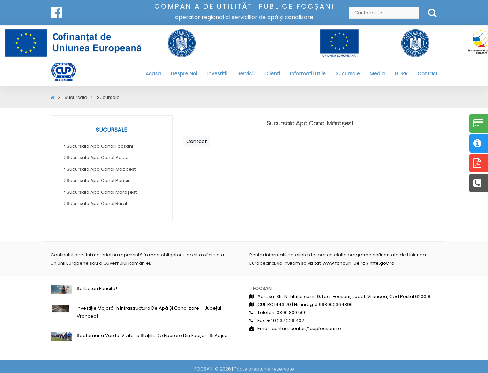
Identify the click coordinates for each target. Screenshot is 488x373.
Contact (427, 73)
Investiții (217, 73)
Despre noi (184, 73)
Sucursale (348, 73)
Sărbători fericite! (97, 288)
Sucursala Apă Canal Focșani (100, 146)
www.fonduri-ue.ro (344, 263)
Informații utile (308, 73)
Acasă (153, 73)
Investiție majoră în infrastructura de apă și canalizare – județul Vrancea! (149, 312)
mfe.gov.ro (382, 263)
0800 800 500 (292, 312)
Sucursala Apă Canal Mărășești (102, 192)
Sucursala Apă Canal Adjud (98, 157)
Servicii (246, 73)
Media (377, 73)
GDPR (401, 73)
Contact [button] (196, 141)
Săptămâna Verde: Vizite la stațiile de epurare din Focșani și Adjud (152, 335)
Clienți (272, 73)
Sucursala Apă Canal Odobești (102, 169)
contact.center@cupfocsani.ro (306, 328)
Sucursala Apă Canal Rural (97, 203)
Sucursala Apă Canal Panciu (99, 180)
